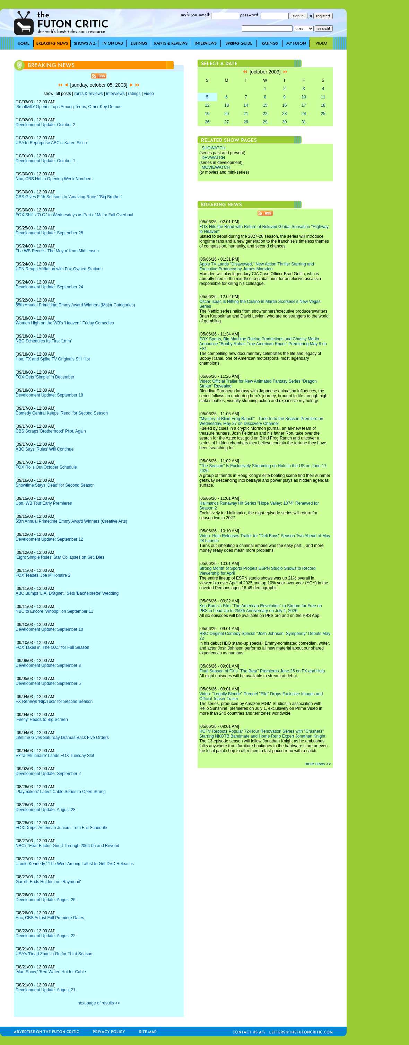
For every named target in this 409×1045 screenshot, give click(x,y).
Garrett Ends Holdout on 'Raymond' (48, 881)
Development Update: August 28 (46, 809)
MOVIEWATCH (216, 167)
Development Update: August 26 (46, 899)
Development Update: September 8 (48, 665)
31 (304, 122)
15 (265, 105)
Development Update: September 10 (49, 629)
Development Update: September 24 (49, 287)
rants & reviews (89, 93)
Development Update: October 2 (45, 124)
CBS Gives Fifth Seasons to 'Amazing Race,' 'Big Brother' (69, 196)
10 (304, 97)
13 (226, 105)
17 (304, 105)
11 (323, 97)
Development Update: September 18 (49, 395)
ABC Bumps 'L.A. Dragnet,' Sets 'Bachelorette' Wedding (67, 593)
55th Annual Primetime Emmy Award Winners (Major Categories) (75, 305)
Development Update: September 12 (49, 539)
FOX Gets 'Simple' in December (45, 377)
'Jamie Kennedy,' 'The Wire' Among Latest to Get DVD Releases (75, 863)
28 (246, 122)
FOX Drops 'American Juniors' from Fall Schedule (61, 827)
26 (207, 122)
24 (304, 113)
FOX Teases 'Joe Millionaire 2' (43, 575)
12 (207, 105)
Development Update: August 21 (46, 989)
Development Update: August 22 (46, 935)
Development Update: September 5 (48, 683)
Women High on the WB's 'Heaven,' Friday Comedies (65, 323)
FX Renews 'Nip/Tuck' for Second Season (54, 701)
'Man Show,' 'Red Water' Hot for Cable (51, 971)
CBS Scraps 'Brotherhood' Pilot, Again (51, 431)
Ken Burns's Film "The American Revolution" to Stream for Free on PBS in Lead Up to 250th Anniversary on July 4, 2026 (260, 608)
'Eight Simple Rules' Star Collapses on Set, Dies (60, 557)
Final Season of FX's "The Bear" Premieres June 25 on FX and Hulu (262, 671)
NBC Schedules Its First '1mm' (44, 341)
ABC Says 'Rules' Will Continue (44, 449)
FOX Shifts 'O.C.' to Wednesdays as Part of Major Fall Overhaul (74, 214)
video (149, 93)
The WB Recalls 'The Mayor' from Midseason (57, 251)
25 (323, 113)
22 (265, 113)
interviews (115, 93)
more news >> (318, 763)
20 (226, 113)
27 (226, 122)
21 (246, 113)
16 (284, 105)
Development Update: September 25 (49, 232)
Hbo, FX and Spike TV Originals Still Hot (53, 359)
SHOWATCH (214, 148)
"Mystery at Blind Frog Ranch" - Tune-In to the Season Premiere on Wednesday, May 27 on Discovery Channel (261, 421)
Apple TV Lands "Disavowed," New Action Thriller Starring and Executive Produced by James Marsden (256, 266)
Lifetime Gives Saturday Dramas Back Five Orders (62, 737)
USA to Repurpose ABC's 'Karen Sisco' (52, 142)
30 (284, 122)
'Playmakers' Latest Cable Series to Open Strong (61, 791)
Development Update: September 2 (48, 773)
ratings (134, 93)
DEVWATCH (213, 157)
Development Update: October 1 (45, 160)
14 (246, 105)
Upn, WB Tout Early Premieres (44, 503)
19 (207, 113)
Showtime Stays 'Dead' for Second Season (55, 485)
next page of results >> (99, 1003)
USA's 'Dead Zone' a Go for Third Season (54, 953)
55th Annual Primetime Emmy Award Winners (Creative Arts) (71, 521)
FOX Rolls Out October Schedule (46, 467)
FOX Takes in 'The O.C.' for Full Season (52, 647)
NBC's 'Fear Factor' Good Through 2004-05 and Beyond (67, 845)
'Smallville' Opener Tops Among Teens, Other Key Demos (68, 106)
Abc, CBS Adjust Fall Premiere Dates (50, 917)
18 (323, 105)
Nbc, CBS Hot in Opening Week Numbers (54, 178)
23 (284, 113)
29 (265, 122)
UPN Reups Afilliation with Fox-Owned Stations (59, 269)
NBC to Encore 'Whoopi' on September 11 (54, 611)
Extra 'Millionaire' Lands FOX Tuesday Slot (55, 755)
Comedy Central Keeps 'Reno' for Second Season (62, 413)
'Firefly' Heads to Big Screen (42, 719)
